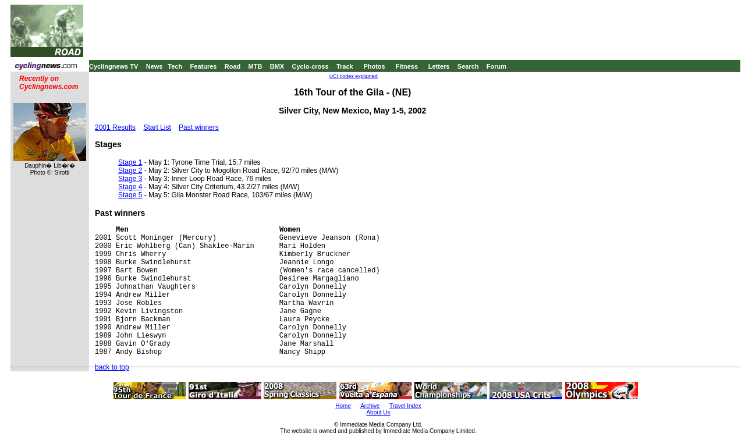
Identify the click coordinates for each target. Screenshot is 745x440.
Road (233, 66)
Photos (374, 66)
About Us (378, 412)
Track (344, 66)
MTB (255, 66)
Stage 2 (130, 170)
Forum (496, 66)
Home (343, 406)
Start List (157, 127)
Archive (369, 406)
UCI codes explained (353, 76)
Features (203, 66)
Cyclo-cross (310, 66)
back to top (112, 367)
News (154, 66)
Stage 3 (130, 179)
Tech (175, 66)
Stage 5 (130, 195)
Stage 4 (130, 187)
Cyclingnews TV (113, 66)
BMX (277, 66)
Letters (439, 66)
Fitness (406, 66)
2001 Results (115, 127)
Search (468, 66)
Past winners (199, 127)
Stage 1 (130, 162)
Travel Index (405, 406)
